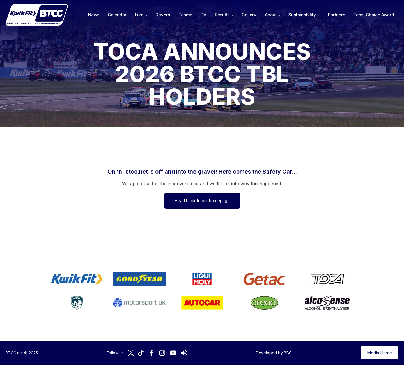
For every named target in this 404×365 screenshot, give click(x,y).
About (271, 14)
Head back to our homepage (202, 200)
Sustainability (302, 14)
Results (222, 14)
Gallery (249, 14)
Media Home (379, 352)
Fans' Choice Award (374, 14)
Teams (185, 14)
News (93, 14)
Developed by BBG (274, 352)
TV (203, 14)
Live (139, 14)
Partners (336, 14)
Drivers (162, 14)
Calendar (117, 14)
